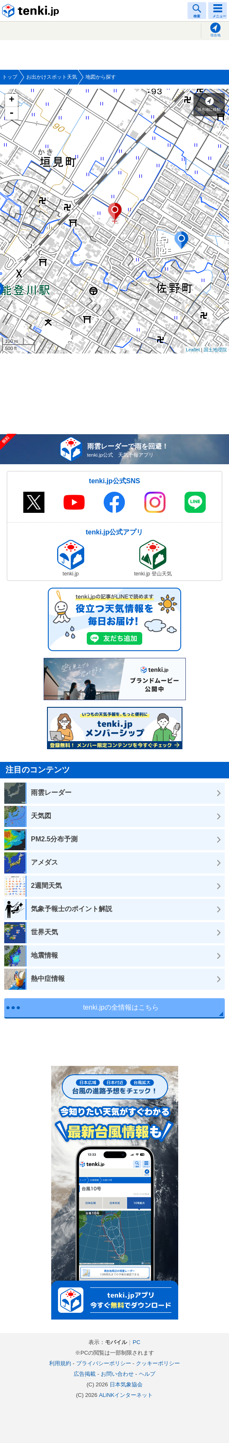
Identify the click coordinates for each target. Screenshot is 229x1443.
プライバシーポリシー (103, 1363)
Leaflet (193, 349)
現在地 (215, 35)
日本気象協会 (126, 1384)
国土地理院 (215, 349)
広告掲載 (85, 1374)
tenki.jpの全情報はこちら (121, 1007)
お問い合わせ (117, 1374)
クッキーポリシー (158, 1363)
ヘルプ (147, 1374)
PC (136, 1342)
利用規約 (60, 1363)
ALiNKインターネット (126, 1395)
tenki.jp (31, 10)
